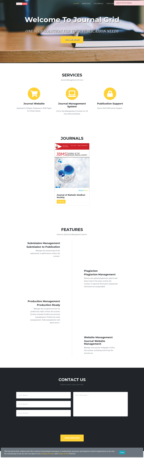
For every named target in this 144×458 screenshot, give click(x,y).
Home (76, 5)
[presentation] (75, 423)
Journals (98, 5)
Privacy (51, 454)
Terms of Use (63, 454)
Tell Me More (72, 40)
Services (86, 5)
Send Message (72, 438)
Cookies (44, 454)
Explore (61, 202)
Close (122, 452)
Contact (123, 5)
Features (111, 5)
